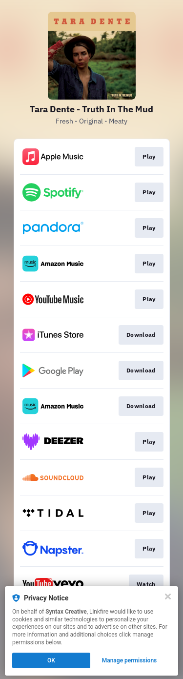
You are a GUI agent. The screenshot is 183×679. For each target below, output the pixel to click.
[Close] (168, 596)
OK (51, 660)
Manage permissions (129, 660)
